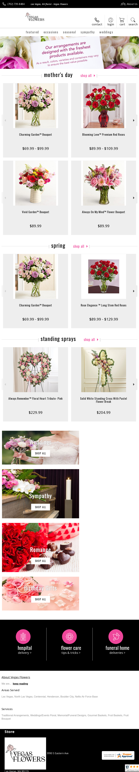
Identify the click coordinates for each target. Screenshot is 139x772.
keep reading (20, 591)
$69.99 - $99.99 (35, 148)
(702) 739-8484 (16, 4)
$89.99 (35, 225)
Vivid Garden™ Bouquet (35, 212)
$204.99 (104, 412)
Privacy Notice (85, 768)
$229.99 (36, 412)
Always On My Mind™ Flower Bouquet (103, 212)
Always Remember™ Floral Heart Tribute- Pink (35, 398)
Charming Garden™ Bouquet (35, 134)
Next (134, 120)
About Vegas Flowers (16, 585)
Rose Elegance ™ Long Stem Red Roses (103, 305)
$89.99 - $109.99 (103, 148)
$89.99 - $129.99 (103, 319)
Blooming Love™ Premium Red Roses (103, 134)
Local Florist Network (107, 768)
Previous (5, 120)
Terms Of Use (68, 768)
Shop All (86, 75)
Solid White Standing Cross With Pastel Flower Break (103, 400)
